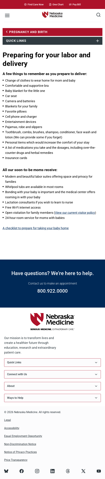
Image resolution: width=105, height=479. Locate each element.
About (52, 386)
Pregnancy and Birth (28, 32)
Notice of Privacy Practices (20, 452)
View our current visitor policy (75, 212)
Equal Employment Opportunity (23, 436)
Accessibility (11, 428)
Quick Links (16, 41)
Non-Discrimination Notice (20, 444)
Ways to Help (52, 398)
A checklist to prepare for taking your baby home (36, 228)
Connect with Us (52, 374)
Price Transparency (15, 460)
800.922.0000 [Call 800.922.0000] (52, 291)
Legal (7, 420)
